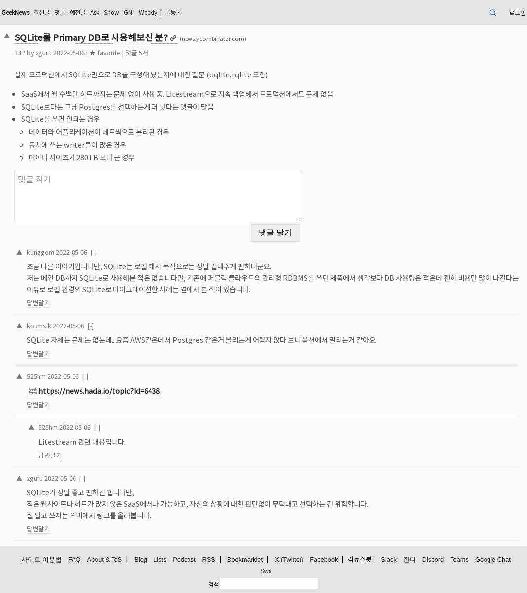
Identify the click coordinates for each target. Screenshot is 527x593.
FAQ (74, 559)
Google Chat (493, 559)
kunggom (40, 252)
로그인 (517, 12)
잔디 (409, 559)
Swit (266, 571)
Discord (433, 559)
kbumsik (39, 325)
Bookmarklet (245, 559)
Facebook (324, 559)
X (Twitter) (289, 559)
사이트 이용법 (41, 559)
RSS (208, 559)
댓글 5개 (136, 52)
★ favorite (105, 52)
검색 (214, 584)
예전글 (78, 12)
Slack (388, 559)
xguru (44, 52)
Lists (159, 559)
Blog (140, 559)
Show (111, 12)
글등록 (173, 12)
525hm (36, 376)
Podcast (184, 559)
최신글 (42, 12)
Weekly (148, 12)
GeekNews (15, 12)
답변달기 (38, 302)
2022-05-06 (71, 252)
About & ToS (104, 559)
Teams (459, 559)
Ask (94, 12)
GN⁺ (129, 12)
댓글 (59, 12)
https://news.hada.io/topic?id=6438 (99, 390)
